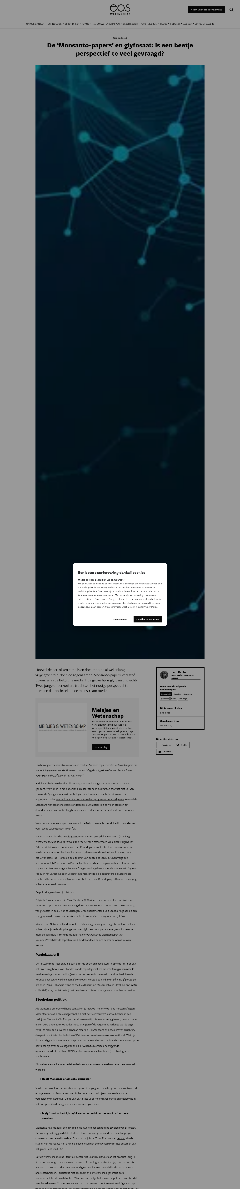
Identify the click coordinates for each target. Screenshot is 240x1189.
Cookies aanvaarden (147, 619)
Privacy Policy (150, 606)
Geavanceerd (120, 619)
